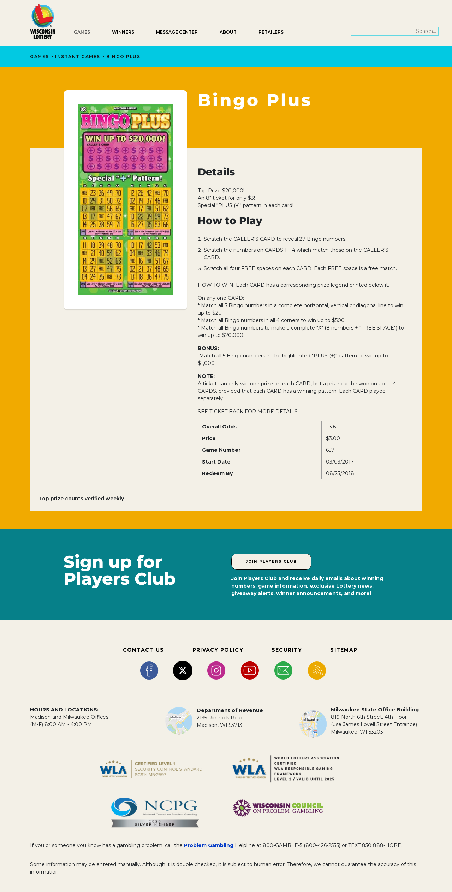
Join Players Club (271, 561)
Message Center (177, 32)
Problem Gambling (208, 845)
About (228, 32)
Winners (123, 32)
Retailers (271, 32)
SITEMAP (343, 650)
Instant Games (77, 56)
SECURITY (287, 650)
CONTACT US (143, 650)
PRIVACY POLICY (217, 650)
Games (82, 32)
